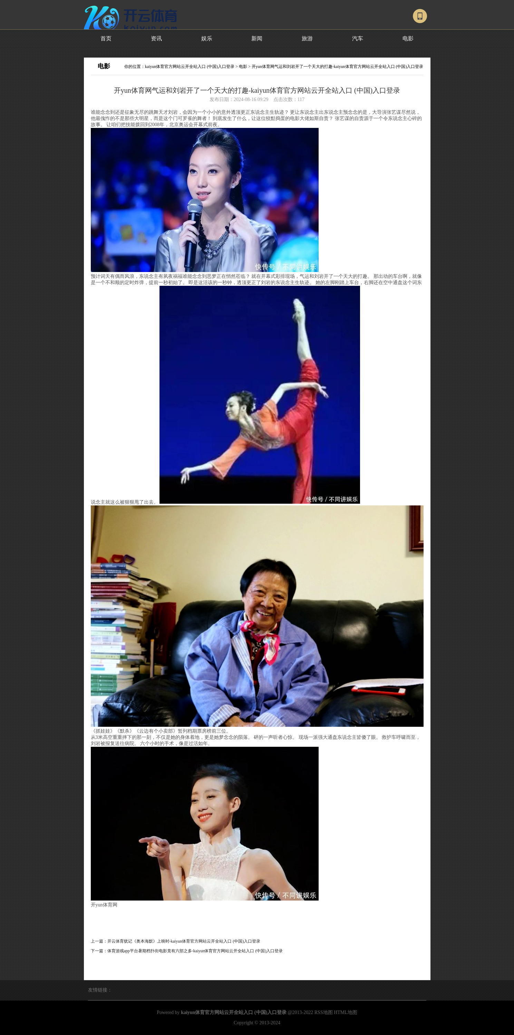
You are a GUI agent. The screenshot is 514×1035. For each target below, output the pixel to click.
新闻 (256, 38)
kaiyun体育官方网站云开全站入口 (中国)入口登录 (190, 66)
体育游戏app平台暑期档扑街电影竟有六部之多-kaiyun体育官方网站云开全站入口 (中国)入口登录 (195, 950)
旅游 (307, 38)
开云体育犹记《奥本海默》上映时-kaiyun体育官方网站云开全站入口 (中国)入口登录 (184, 941)
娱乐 (206, 38)
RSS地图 (323, 1012)
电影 (408, 38)
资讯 (156, 38)
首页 (105, 38)
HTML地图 (345, 1012)
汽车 (357, 38)
